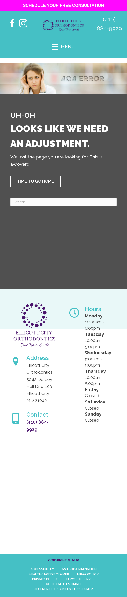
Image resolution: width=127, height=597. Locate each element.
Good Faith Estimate (64, 584)
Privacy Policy (45, 579)
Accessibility (42, 569)
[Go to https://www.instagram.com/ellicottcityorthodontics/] (23, 24)
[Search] (63, 202)
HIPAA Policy (88, 574)
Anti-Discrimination (79, 569)
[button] (35, 181)
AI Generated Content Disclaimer (63, 589)
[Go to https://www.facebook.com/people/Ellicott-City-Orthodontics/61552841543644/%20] (12, 24)
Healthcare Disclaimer (49, 574)
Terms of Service (80, 579)
